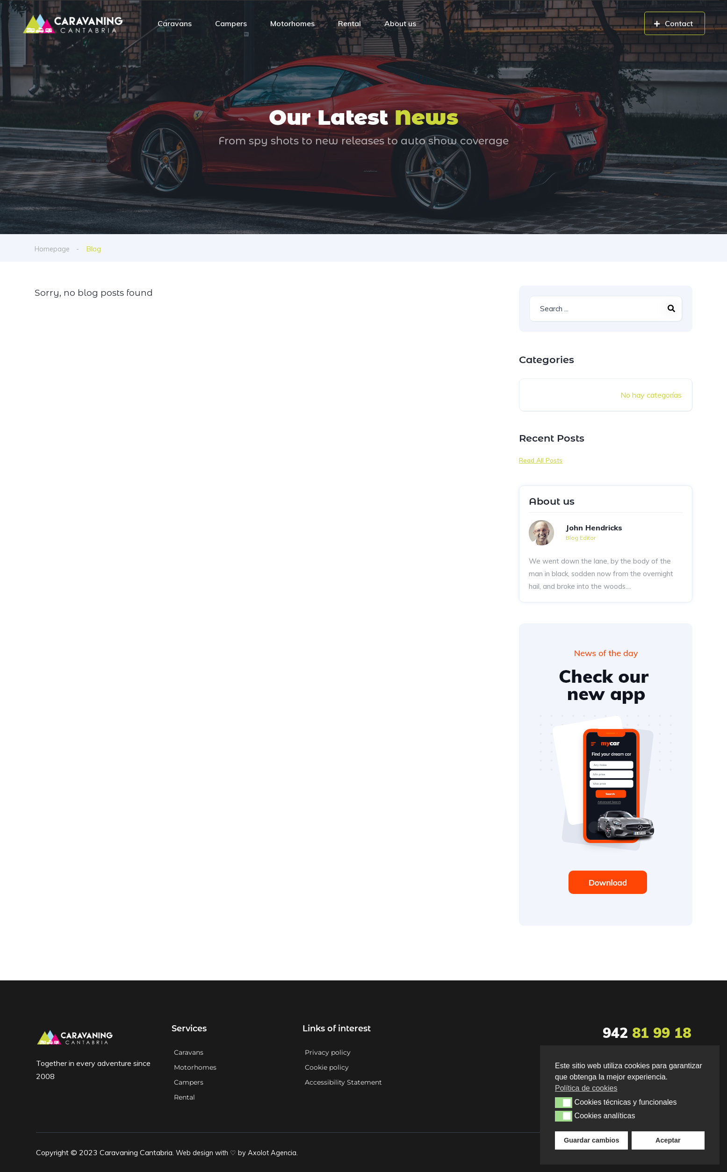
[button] (563, 1102)
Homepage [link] (53, 248)
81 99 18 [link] (647, 1033)
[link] (72, 23)
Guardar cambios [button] (591, 1140)
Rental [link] (349, 23)
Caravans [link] (175, 23)
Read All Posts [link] (540, 460)
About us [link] (400, 23)
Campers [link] (231, 23)
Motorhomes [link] (292, 23)
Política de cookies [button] (586, 1088)
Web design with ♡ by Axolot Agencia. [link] (241, 1152)
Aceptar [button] (668, 1140)
